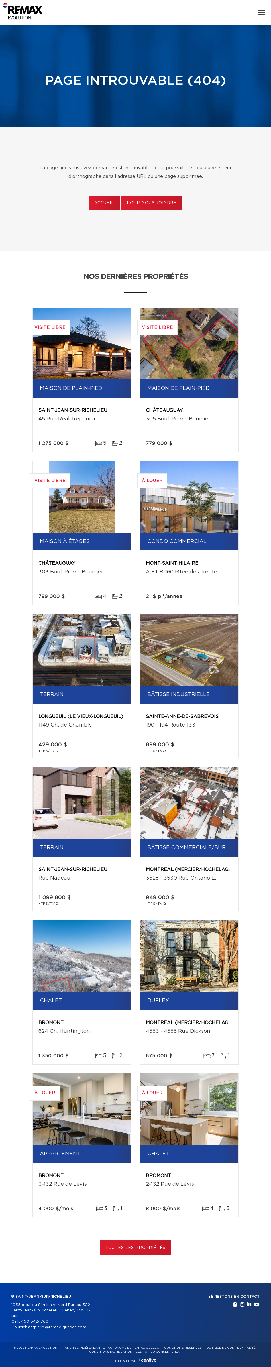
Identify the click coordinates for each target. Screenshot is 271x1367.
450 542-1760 (34, 1321)
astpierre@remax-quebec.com (57, 1327)
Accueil (104, 203)
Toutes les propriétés (135, 1248)
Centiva (147, 1360)
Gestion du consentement (158, 1351)
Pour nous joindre (152, 203)
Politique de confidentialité (230, 1347)
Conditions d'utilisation (110, 1351)
